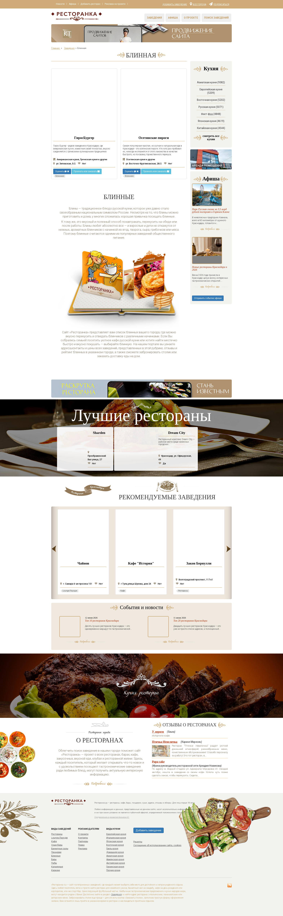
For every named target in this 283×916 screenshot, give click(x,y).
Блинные (55, 856)
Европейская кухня (116, 834)
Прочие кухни (113, 870)
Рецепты (137, 841)
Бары (53, 859)
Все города (198, 3)
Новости (60, 4)
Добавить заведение (174, 4)
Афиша (73, 4)
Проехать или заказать (87, 171)
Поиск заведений (216, 17)
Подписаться (219, 3)
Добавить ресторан (92, 4)
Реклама (82, 848)
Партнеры (83, 841)
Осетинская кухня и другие (139, 159)
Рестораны (56, 834)
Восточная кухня (115, 845)
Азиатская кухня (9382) (211, 82)
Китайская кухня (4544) (211, 128)
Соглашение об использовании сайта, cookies (157, 845)
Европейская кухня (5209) (211, 91)
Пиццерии (56, 852)
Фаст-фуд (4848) (211, 114)
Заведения (154, 17)
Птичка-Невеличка (164, 741)
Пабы (54, 863)
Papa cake (158, 761)
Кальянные (57, 866)
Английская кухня (115, 863)
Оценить (62, 171)
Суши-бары (56, 845)
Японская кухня (114, 841)
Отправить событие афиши (208, 311)
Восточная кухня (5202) (211, 99)
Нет (82, 163)
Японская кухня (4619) (211, 121)
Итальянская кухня (116, 838)
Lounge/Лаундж (59, 838)
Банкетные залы (59, 848)
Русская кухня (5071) (211, 106)
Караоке (55, 870)
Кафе (54, 841)
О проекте (191, 17)
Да (162, 463)
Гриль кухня (112, 848)
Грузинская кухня (115, 866)
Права (81, 845)
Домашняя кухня (115, 852)
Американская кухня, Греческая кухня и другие (80, 159)
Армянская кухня (115, 859)
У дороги (158, 731)
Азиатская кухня (114, 856)
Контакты (83, 838)
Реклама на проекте (117, 4)
